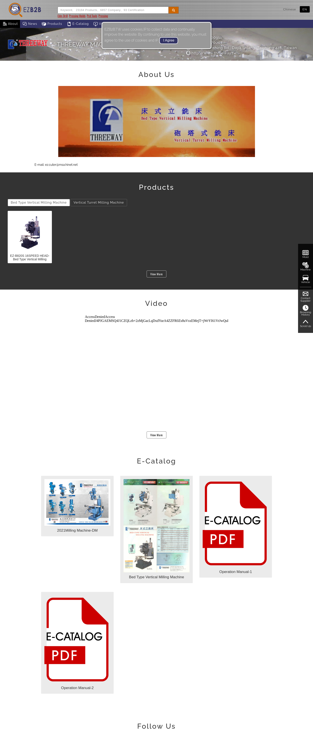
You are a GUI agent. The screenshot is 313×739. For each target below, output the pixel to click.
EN (304, 9)
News (29, 24)
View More (156, 274)
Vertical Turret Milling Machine (99, 202)
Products (52, 24)
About (10, 24)
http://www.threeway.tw (211, 53)
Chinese (289, 9)
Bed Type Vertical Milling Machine (39, 202)
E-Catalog (78, 24)
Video (101, 24)
